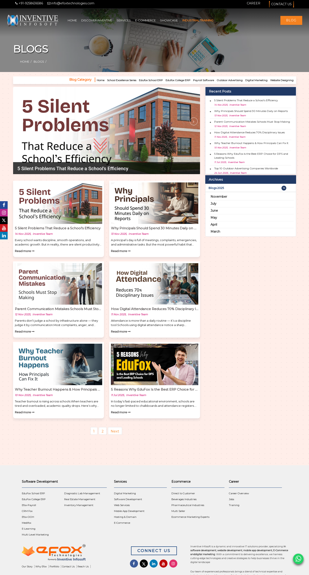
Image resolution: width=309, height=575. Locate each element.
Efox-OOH (28, 516)
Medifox (26, 522)
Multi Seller (178, 511)
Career (253, 3)
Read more (25, 251)
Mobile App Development (129, 511)
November (219, 197)
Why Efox (41, 566)
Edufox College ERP (178, 80)
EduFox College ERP (34, 499)
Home (72, 20)
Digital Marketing (256, 80)
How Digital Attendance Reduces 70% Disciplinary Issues (249, 132)
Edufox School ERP (151, 80)
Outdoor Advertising (230, 80)
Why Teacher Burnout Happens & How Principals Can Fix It (251, 143)
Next (115, 431)
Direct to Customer (183, 493)
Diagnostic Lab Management (82, 493)
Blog (291, 20)
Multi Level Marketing (35, 534)
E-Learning (28, 528)
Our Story (27, 566)
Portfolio (54, 566)
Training (234, 505)
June (214, 211)
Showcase (169, 20)
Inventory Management (78, 505)
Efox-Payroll (29, 505)
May (214, 218)
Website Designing (281, 80)
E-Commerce (145, 20)
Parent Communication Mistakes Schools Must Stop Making (252, 121)
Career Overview (239, 493)
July (213, 204)
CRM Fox (27, 511)
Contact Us (281, 4)
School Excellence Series (121, 80)
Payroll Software (203, 80)
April (214, 225)
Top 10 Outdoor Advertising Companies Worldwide (246, 168)
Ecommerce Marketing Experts (190, 516)
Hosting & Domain (125, 516)
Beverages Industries (184, 499)
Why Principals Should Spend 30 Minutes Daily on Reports (251, 111)
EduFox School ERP (33, 493)
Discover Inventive (96, 20)
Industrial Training (197, 20)
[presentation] (19, 121)
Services (124, 20)
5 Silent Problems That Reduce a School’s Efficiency (246, 100)
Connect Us (154, 550)
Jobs (231, 499)
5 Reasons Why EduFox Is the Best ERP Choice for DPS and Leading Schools (251, 155)
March (215, 231)
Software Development (128, 499)
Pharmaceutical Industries (187, 505)
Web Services (122, 505)
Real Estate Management (79, 499)
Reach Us (83, 566)
